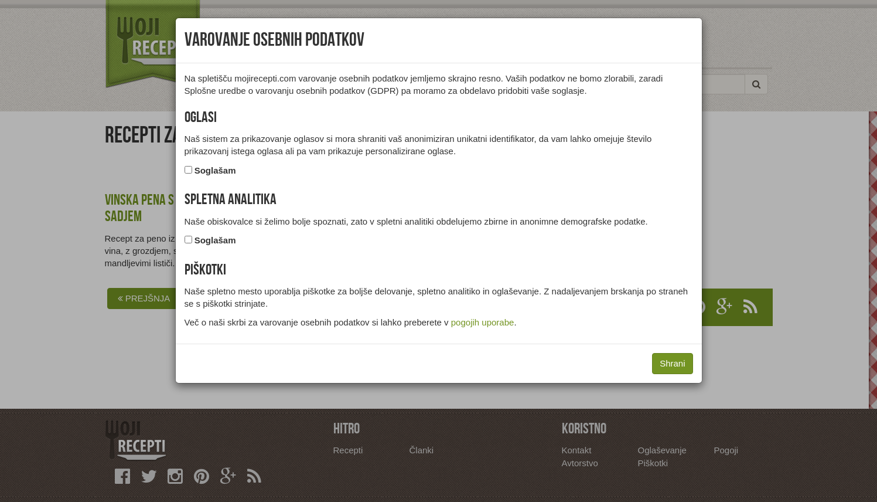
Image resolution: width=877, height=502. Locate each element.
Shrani (672, 363)
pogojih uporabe (482, 322)
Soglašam (215, 170)
